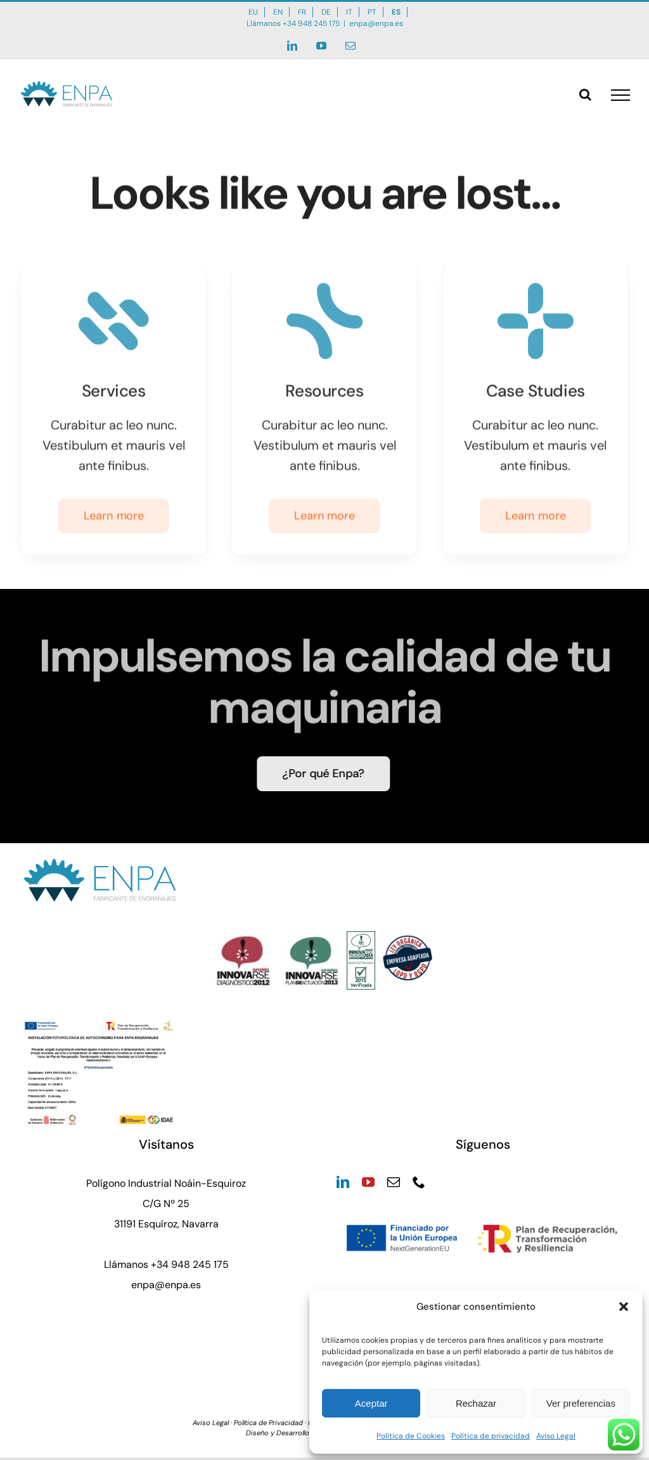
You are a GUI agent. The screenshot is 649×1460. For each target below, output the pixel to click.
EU (253, 12)
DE (326, 12)
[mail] (393, 1182)
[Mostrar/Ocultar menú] (620, 95)
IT (349, 12)
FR (302, 12)
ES (396, 12)
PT (372, 12)
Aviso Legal (555, 1436)
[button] (623, 1306)
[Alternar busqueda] (585, 94)
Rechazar (476, 1403)
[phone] (419, 1182)
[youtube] (368, 1182)
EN (278, 12)
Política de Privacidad (268, 1422)
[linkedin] (343, 1182)
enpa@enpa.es (376, 23)
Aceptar (371, 1403)
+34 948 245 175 (311, 23)
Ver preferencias (580, 1403)
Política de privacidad (490, 1436)
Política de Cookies (410, 1436)
